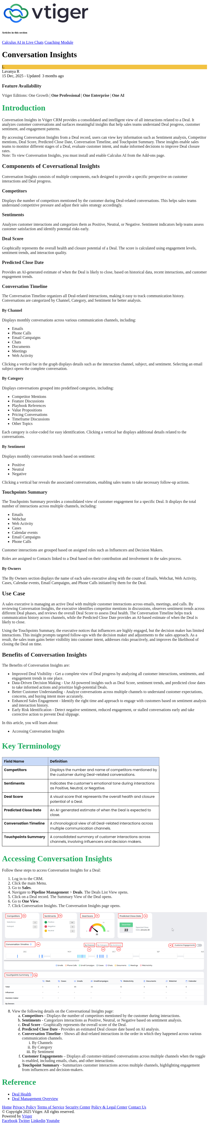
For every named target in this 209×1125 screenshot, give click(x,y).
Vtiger (27, 1116)
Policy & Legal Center (109, 1107)
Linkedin (38, 1121)
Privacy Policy (24, 1107)
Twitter (24, 1121)
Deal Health (21, 1094)
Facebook (9, 1121)
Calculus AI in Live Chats (22, 42)
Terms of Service (50, 1107)
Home (7, 1107)
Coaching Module (58, 42)
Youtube (53, 1121)
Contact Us (137, 1107)
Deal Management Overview (35, 1099)
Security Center (77, 1107)
